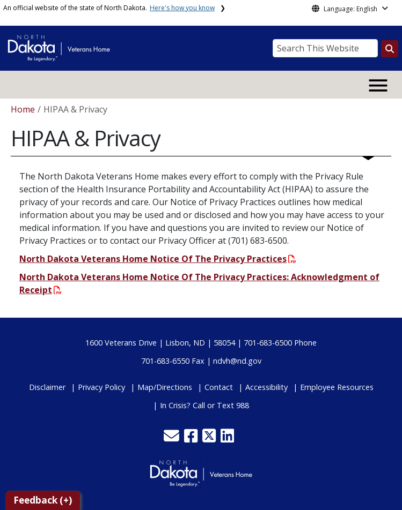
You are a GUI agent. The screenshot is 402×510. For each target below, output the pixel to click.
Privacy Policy (101, 387)
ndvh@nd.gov (237, 361)
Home (23, 109)
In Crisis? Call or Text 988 (204, 405)
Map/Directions (164, 387)
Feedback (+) (42, 500)
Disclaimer (47, 387)
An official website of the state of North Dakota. (109, 7)
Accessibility (266, 387)
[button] (172, 438)
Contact (218, 387)
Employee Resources (337, 387)
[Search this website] (389, 48)
